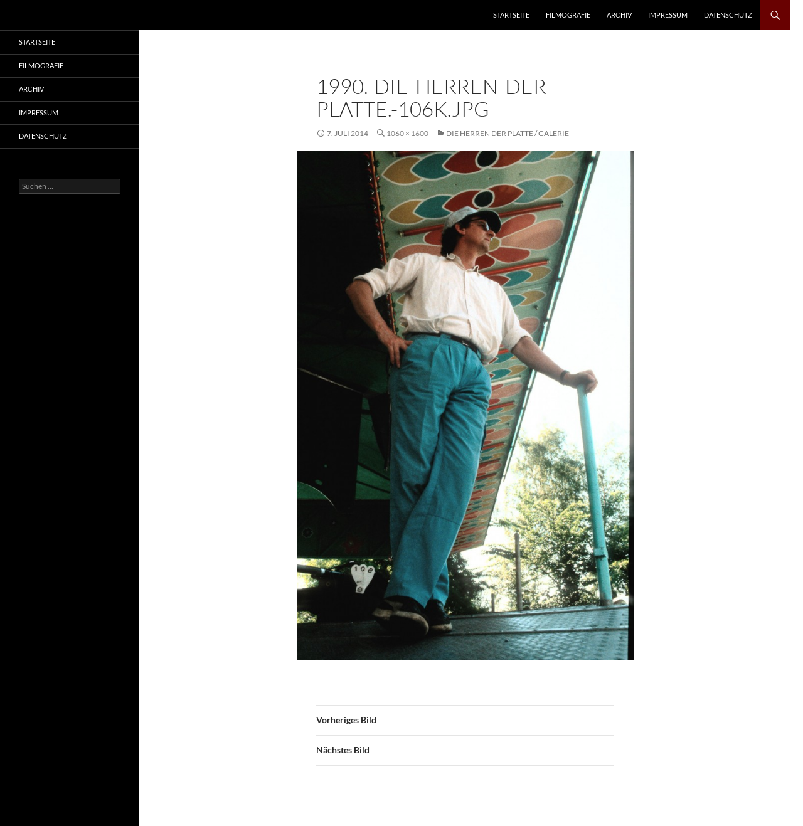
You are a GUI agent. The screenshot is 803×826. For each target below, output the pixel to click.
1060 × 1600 (407, 133)
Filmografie (568, 15)
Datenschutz (728, 15)
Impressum (668, 15)
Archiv (619, 15)
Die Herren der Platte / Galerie (507, 133)
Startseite (511, 15)
